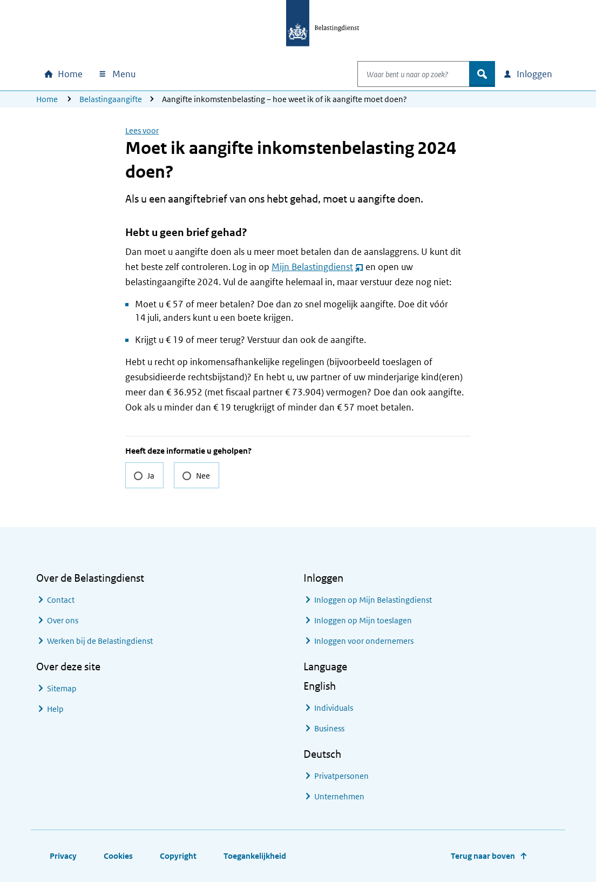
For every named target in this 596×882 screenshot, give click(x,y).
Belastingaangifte (110, 99)
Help (55, 709)
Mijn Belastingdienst (317, 267)
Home (47, 99)
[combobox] (402, 74)
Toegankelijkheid (254, 856)
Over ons (62, 620)
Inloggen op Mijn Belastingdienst (373, 600)
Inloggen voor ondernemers (364, 641)
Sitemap (62, 688)
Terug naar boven (483, 856)
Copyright (178, 856)
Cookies (118, 856)
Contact (60, 600)
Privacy (63, 856)
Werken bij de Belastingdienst (100, 641)
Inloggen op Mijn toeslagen (363, 620)
